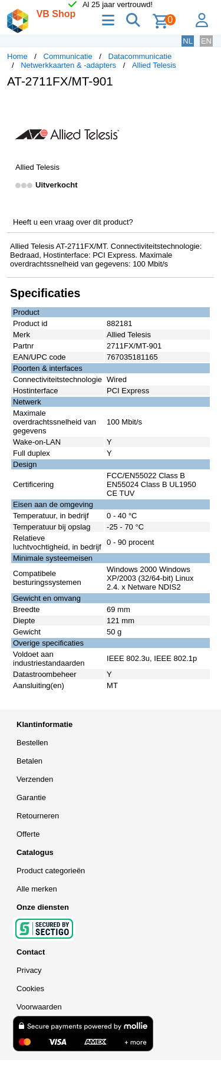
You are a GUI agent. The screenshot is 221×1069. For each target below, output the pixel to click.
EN (206, 41)
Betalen (29, 760)
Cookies (30, 988)
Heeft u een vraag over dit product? (73, 222)
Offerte (28, 834)
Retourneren (38, 815)
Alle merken (37, 888)
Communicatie (68, 56)
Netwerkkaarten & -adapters (68, 65)
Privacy (29, 970)
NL (188, 41)
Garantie (31, 797)
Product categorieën (51, 870)
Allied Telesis (154, 65)
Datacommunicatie (140, 56)
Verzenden (35, 779)
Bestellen (32, 742)
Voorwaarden (39, 1006)
